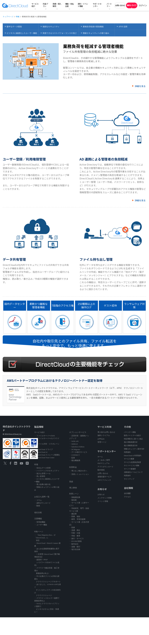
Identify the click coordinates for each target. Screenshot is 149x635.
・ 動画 (37, 506)
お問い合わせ (120, 5)
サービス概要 (129, 459)
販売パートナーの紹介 (132, 435)
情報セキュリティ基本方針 (134, 449)
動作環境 (101, 470)
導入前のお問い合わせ (106, 432)
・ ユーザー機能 (40, 525)
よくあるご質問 (104, 460)
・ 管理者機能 (39, 522)
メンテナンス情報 (105, 498)
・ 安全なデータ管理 (42, 468)
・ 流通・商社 (74, 530)
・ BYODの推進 (75, 541)
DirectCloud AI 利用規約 (132, 456)
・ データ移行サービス (78, 452)
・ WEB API (74, 441)
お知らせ (101, 494)
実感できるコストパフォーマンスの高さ (60, 33)
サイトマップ (129, 479)
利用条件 (127, 476)
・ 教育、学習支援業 (77, 519)
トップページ (8, 16)
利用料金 (73, 467)
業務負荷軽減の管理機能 (93, 26)
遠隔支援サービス (105, 477)
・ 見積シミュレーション (79, 474)
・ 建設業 (73, 514)
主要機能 (38, 519)
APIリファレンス (104, 480)
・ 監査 (72, 458)
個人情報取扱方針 (131, 445)
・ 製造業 (73, 500)
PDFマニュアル (104, 463)
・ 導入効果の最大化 (42, 484)
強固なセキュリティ (51, 26)
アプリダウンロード (105, 467)
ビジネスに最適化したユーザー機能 (22, 33)
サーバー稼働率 (130, 469)
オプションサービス (77, 432)
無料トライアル (132, 6)
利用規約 (127, 452)
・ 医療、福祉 (74, 516)
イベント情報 (103, 501)
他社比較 (38, 513)
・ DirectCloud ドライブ (43, 449)
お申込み (101, 439)
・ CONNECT (74, 455)
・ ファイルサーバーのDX (44, 436)
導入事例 (73, 488)
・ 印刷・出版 (74, 533)
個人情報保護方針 (131, 442)
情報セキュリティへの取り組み (96, 33)
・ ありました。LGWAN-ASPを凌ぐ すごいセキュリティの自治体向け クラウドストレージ (47, 589)
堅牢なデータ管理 (14, 26)
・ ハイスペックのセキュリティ (46, 471)
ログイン (143, 5)
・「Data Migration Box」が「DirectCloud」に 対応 (45, 537)
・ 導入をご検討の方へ (78, 471)
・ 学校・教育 (74, 536)
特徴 (17, 16)
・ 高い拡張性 (39, 476)
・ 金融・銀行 (74, 547)
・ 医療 (72, 527)
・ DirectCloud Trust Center (44, 458)
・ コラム (38, 500)
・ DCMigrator (74, 449)
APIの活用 (123, 26)
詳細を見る (140, 86)
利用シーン (74, 494)
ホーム (100, 457)
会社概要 (127, 493)
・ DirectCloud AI (40, 452)
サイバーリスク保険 (131, 465)
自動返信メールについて (133, 472)
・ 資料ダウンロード (42, 503)
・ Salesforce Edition (76, 447)
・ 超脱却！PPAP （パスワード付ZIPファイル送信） (46, 562)
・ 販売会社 (73, 544)
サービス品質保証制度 (132, 462)
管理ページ (102, 442)
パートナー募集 (130, 432)
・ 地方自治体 (74, 549)
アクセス (127, 497)
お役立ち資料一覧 (41, 497)
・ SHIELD (73, 444)
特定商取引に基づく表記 (133, 439)
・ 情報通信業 (74, 497)
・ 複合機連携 (74, 460)
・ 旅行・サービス (76, 538)
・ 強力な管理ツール (42, 473)
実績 (71, 482)
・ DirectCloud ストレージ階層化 (47, 455)
